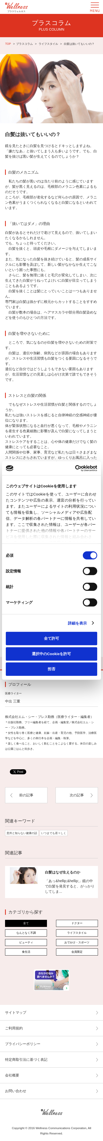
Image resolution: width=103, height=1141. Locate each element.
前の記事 (26, 795)
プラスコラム (24, 43)
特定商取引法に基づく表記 (26, 1059)
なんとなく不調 (26, 932)
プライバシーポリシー (22, 1044)
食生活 (26, 951)
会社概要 (12, 1075)
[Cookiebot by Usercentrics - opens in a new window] (75, 468)
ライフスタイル (48, 43)
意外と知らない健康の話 (22, 833)
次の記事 (77, 795)
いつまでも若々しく (53, 833)
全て (26, 923)
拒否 (51, 669)
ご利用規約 (14, 1028)
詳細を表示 (77, 623)
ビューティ (26, 942)
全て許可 (51, 638)
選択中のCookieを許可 (51, 653)
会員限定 (77, 951)
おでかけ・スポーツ (76, 942)
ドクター (77, 923)
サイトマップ (15, 1012)
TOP (8, 43)
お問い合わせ (15, 1091)
